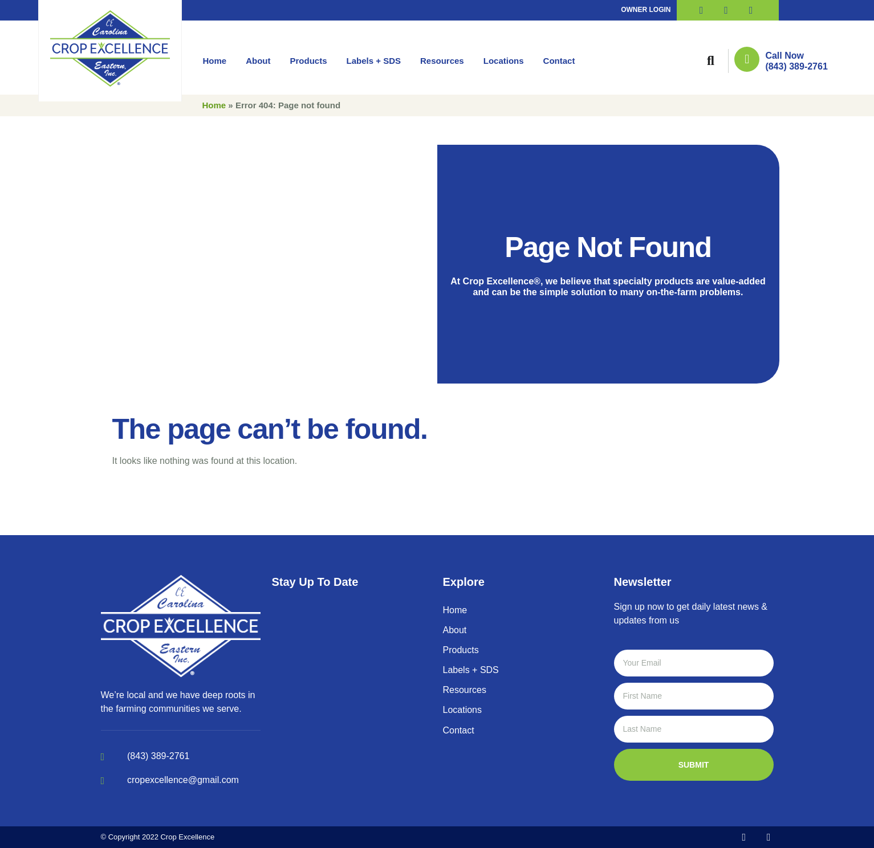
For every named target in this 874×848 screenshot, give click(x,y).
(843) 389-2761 (796, 66)
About (258, 61)
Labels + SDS (374, 61)
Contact (559, 61)
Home (215, 61)
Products (308, 61)
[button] (710, 61)
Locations (503, 61)
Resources (442, 61)
